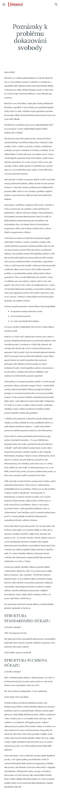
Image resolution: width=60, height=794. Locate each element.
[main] (30, 37)
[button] (4, 4)
